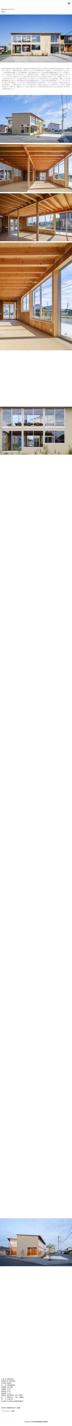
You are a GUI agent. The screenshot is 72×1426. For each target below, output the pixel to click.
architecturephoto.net (6, 1411)
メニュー (69, 3)
